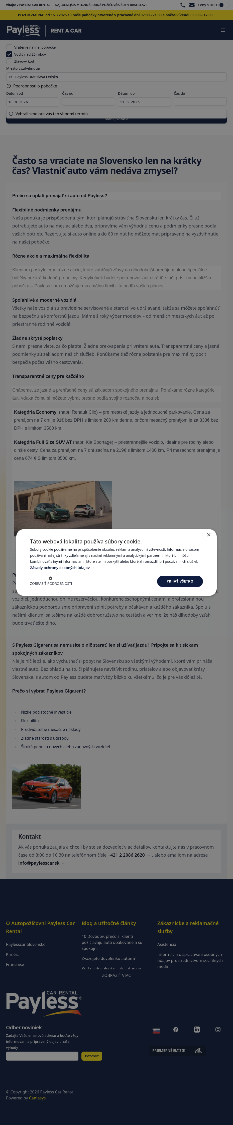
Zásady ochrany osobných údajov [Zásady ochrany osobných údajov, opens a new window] (60, 567)
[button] (51, 581)
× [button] (208, 535)
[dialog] (116, 562)
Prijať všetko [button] (180, 581)
